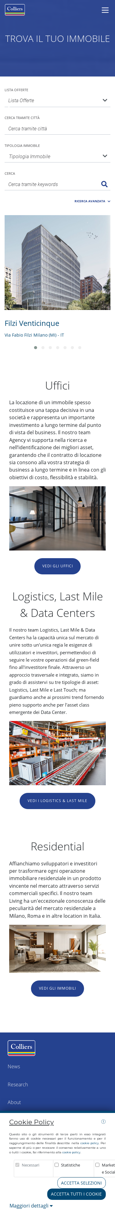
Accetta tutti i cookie (76, 1194)
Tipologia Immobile (22, 145)
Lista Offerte (16, 90)
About (14, 1102)
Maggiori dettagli (31, 1205)
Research (18, 1084)
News (14, 1066)
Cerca (10, 173)
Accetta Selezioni (81, 1183)
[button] (92, 200)
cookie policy (89, 1143)
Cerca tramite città (22, 117)
